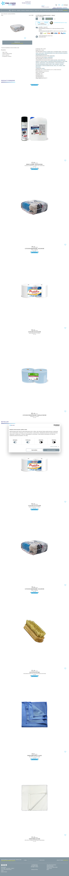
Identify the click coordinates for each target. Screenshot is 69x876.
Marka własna (50, 866)
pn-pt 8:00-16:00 (53, 36)
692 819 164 (35, 864)
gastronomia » (43, 62)
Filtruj (14, 10)
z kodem (42, 23)
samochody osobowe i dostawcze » (55, 61)
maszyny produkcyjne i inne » (48, 65)
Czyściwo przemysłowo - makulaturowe (34, 415)
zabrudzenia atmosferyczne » (41, 54)
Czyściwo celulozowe (34, 331)
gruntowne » (50, 57)
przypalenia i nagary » (58, 51)
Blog (48, 869)
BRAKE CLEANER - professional (34, 164)
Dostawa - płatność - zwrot (7, 868)
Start (2, 13)
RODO (2, 870)
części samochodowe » (50, 62)
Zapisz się (42, 860)
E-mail (25, 860)
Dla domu (61, 10)
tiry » (58, 65)
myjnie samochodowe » (59, 62)
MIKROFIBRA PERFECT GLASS (34, 755)
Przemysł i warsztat (30, 10)
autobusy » (57, 64)
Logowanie (66, 5)
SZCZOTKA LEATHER (34, 672)
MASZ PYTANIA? (62, 860)
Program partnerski (51, 864)
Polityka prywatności (6, 869)
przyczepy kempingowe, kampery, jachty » (44, 64)
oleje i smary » (41, 52)
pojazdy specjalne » (54, 59)
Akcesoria (65, 10)
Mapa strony (4, 871)
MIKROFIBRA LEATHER (34, 839)
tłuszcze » (45, 51)
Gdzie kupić (49, 868)
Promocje (23, 10)
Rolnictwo (37, 10)
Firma (54, 7)
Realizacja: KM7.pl (34, 869)
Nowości (19, 10)
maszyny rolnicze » (44, 61)
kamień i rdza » (50, 51)
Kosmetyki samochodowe (45, 10)
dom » (54, 64)
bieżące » (46, 57)
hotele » (60, 65)
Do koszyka (49, 18)
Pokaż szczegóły (53, 446)
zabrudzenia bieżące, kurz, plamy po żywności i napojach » (56, 52)
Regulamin (3, 867)
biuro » (55, 65)
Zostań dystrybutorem (52, 867)
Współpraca (59, 7)
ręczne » (43, 68)
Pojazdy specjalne (54, 10)
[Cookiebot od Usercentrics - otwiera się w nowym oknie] (54, 425)
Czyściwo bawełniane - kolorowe (34, 248)
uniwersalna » (52, 55)
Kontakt (65, 7)
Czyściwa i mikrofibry (11, 13)
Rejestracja (66, 4)
